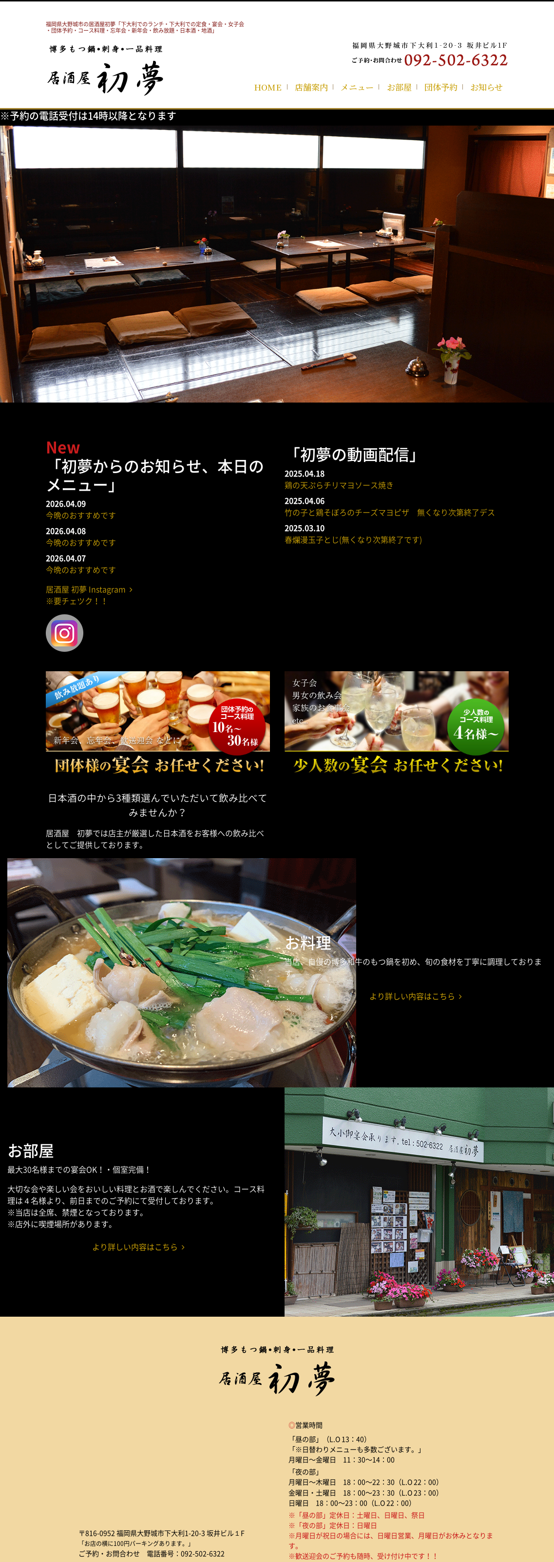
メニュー (357, 87)
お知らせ (486, 87)
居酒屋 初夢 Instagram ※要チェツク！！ (89, 594)
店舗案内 (311, 87)
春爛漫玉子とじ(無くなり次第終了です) (353, 539)
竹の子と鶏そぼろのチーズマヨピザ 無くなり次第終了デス (390, 512)
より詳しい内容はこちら (415, 996)
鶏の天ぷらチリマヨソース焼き (339, 485)
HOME (268, 87)
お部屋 (399, 87)
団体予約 (441, 87)
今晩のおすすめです (81, 515)
